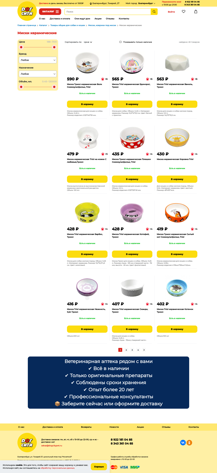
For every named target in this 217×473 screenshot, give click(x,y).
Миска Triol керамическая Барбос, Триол (85, 235)
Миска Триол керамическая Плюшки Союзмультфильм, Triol (131, 160)
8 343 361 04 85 (192, 4)
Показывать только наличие (137, 42)
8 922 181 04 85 (192, 2)
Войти (171, 12)
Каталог (48, 11)
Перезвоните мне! (171, 2)
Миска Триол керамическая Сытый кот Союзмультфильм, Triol (175, 235)
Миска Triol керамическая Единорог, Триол (131, 85)
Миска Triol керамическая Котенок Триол (175, 310)
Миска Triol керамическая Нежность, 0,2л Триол (86, 310)
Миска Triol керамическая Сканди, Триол (130, 310)
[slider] (21, 47)
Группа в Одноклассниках (189, 442)
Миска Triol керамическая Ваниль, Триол (175, 85)
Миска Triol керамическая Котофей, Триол (130, 235)
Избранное (183, 12)
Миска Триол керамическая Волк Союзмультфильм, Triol (84, 85)
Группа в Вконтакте (183, 442)
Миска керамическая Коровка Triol (175, 159)
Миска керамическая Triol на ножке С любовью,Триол (86, 160)
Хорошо (99, 466)
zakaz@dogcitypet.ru (51, 445)
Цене (86, 42)
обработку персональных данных (57, 468)
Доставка (44, 3)
